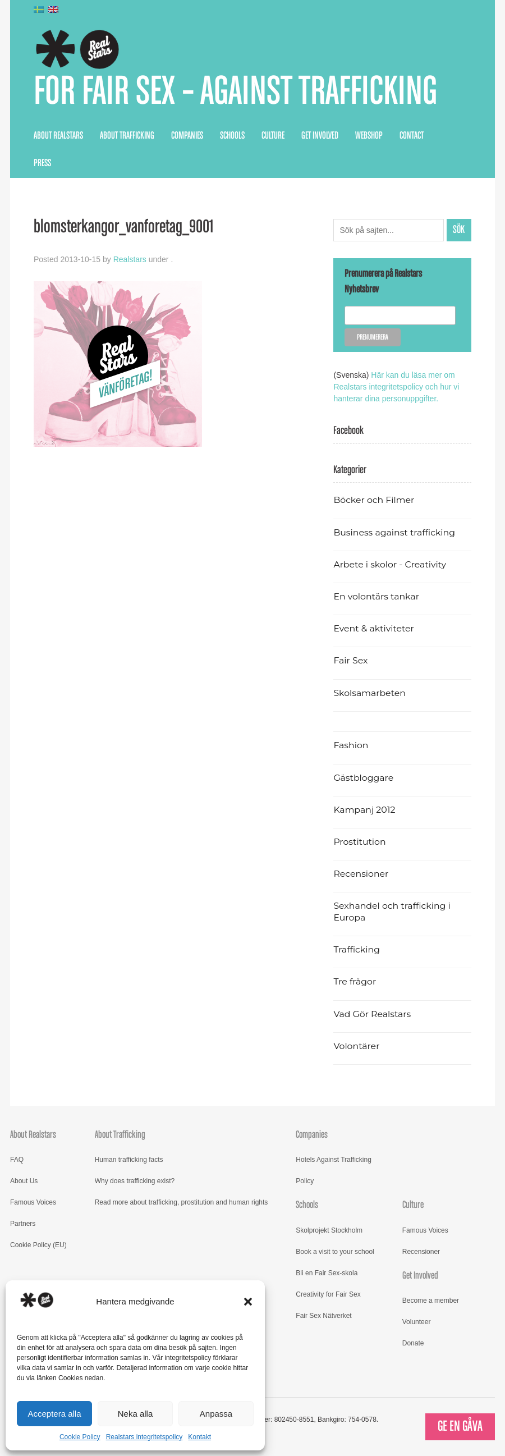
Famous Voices (33, 1202)
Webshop (369, 136)
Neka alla (135, 1413)
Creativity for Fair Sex (328, 1294)
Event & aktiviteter (373, 628)
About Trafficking (127, 136)
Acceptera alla (54, 1413)
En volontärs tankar (376, 596)
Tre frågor (354, 981)
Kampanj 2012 (364, 809)
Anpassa (216, 1413)
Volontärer (356, 1046)
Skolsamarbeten (369, 693)
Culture (272, 136)
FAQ (17, 1160)
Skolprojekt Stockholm (329, 1230)
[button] (248, 1301)
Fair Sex (350, 660)
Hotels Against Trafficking (333, 1160)
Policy (305, 1181)
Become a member (430, 1300)
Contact (412, 136)
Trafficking (356, 949)
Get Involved (319, 136)
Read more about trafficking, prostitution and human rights (181, 1202)
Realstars (129, 259)
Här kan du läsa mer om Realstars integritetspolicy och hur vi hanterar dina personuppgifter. (396, 386)
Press (42, 163)
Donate (413, 1343)
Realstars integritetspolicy (144, 1437)
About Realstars (58, 136)
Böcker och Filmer (373, 500)
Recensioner (360, 873)
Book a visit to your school (335, 1252)
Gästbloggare (363, 777)
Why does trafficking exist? (135, 1181)
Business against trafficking (394, 532)
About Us (24, 1181)
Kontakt (199, 1437)
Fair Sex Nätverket (323, 1316)
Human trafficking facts (129, 1160)
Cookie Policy (79, 1437)
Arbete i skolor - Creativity (389, 564)
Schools (232, 136)
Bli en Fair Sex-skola (326, 1273)
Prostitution (359, 841)
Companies (187, 136)
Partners (22, 1224)
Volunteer (416, 1322)
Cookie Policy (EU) (38, 1245)
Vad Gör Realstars (372, 1014)
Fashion (350, 745)
